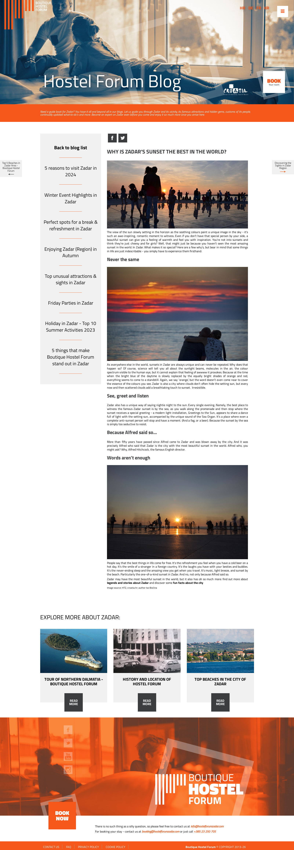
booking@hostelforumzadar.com (160, 831)
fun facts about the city (188, 583)
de (250, 8)
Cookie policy (115, 847)
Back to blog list (70, 147)
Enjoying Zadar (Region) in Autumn (70, 252)
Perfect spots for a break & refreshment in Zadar (71, 225)
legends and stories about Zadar (128, 583)
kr (266, 8)
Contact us (51, 847)
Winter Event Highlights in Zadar (70, 198)
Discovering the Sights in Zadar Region (283, 165)
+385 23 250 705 (205, 831)
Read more (73, 702)
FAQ (68, 847)
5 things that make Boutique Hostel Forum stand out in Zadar (70, 357)
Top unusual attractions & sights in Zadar (71, 279)
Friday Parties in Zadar (70, 302)
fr (258, 8)
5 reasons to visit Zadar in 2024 (71, 171)
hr (242, 8)
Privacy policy (88, 847)
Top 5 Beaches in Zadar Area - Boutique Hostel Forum (11, 167)
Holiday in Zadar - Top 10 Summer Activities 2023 (70, 326)
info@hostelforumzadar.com (207, 826)
